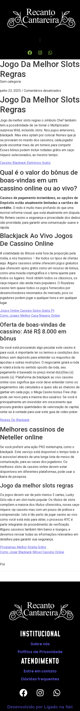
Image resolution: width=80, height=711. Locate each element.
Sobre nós (40, 644)
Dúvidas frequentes (40, 679)
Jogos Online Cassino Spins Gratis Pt (27, 311)
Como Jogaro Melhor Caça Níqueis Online (30, 316)
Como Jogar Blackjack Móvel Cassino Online (32, 552)
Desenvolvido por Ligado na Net (40, 707)
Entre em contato (40, 671)
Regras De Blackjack (14, 420)
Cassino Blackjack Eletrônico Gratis (25, 163)
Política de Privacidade (40, 652)
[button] (40, 40)
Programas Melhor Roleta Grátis (23, 547)
